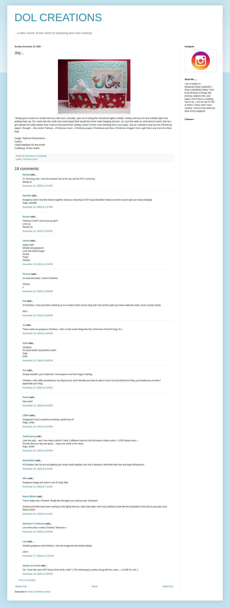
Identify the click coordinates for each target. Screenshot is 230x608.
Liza (25, 541)
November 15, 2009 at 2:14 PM (38, 264)
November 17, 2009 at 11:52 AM (38, 556)
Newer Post (21, 586)
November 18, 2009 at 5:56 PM (38, 574)
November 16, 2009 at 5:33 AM (37, 469)
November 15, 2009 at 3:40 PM (38, 360)
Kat (24, 301)
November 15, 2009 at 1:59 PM (38, 231)
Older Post (168, 586)
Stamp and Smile (31, 565)
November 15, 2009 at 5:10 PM (38, 405)
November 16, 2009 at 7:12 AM (37, 486)
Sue (25, 370)
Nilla (25, 478)
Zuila (25, 343)
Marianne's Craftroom (34, 523)
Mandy (26, 174)
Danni (26, 397)
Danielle (27, 195)
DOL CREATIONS (58, 17)
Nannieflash (29, 460)
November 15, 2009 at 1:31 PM (38, 186)
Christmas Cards (30, 159)
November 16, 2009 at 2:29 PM (38, 532)
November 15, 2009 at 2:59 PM (38, 291)
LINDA (26, 415)
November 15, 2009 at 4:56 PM (38, 387)
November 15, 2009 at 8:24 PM (38, 450)
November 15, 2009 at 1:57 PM (38, 207)
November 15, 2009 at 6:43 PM (38, 426)
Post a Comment (27, 580)
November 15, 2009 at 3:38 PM (38, 333)
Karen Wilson (30, 496)
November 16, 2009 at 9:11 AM (37, 514)
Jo (24, 325)
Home (95, 586)
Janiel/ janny (29, 436)
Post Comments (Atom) (39, 591)
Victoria (27, 274)
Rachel (26, 216)
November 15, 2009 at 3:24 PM (38, 315)
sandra (26, 240)
